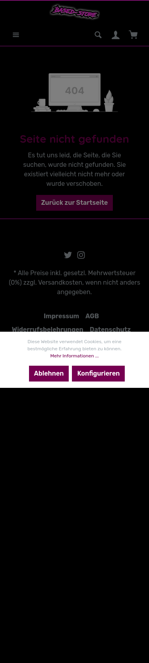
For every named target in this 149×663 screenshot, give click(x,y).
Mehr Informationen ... (74, 356)
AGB (92, 316)
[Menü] (16, 35)
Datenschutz (110, 329)
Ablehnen (49, 373)
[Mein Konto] (116, 35)
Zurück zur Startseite (74, 202)
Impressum (61, 316)
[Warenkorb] (133, 35)
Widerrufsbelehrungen (47, 329)
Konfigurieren (98, 373)
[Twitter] (69, 257)
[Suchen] (98, 35)
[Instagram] (81, 257)
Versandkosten (60, 282)
